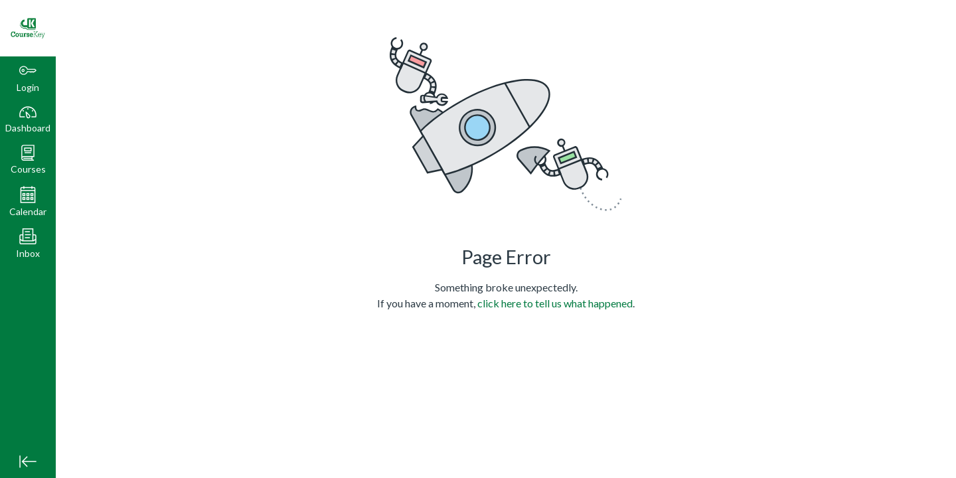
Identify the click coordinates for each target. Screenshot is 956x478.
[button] (28, 160)
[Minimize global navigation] (28, 461)
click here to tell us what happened (555, 303)
